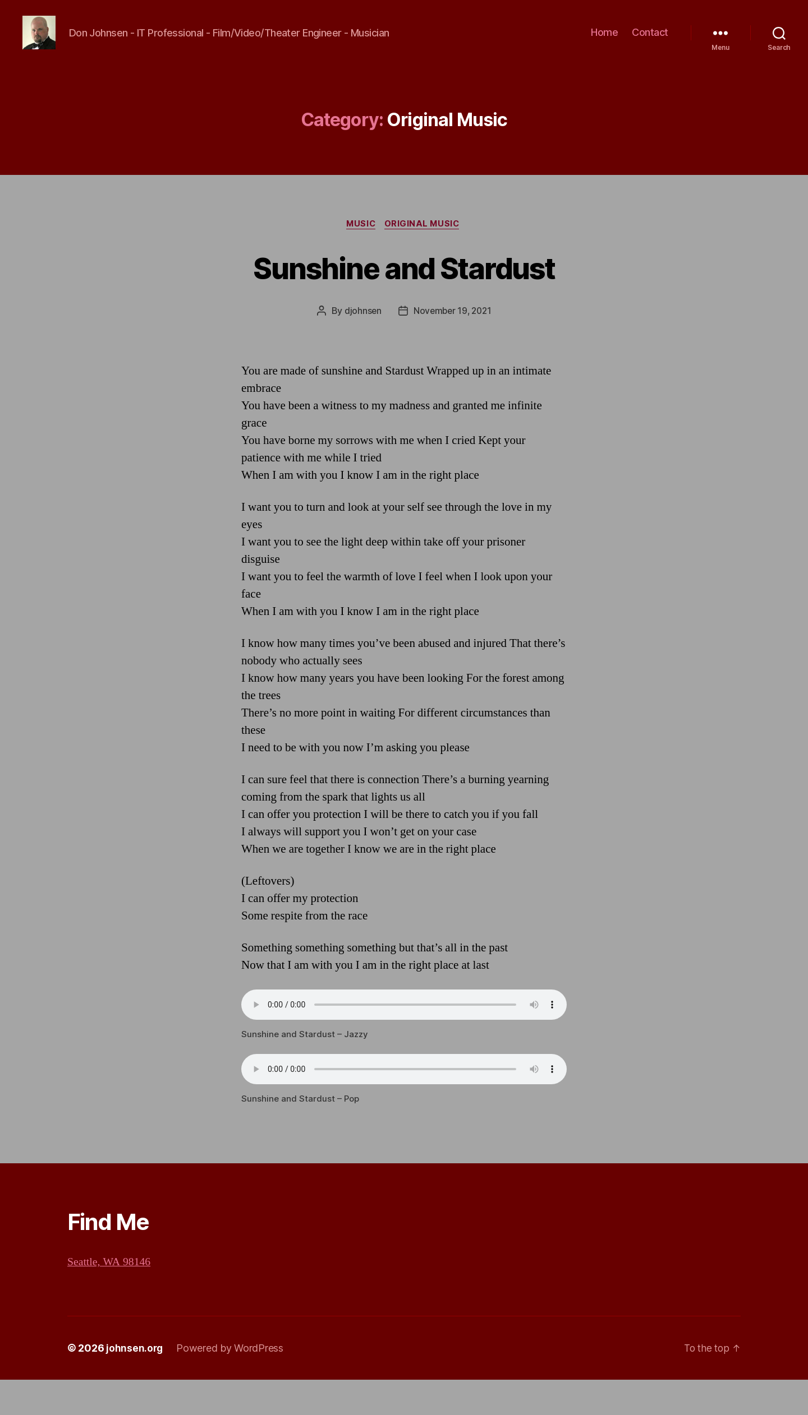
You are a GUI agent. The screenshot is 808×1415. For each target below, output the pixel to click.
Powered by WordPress (230, 1383)
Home (604, 50)
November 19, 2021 (452, 346)
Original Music (425, 259)
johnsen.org (135, 1383)
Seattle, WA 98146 (111, 1297)
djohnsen (361, 346)
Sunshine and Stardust (403, 301)
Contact (650, 50)
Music (360, 259)
